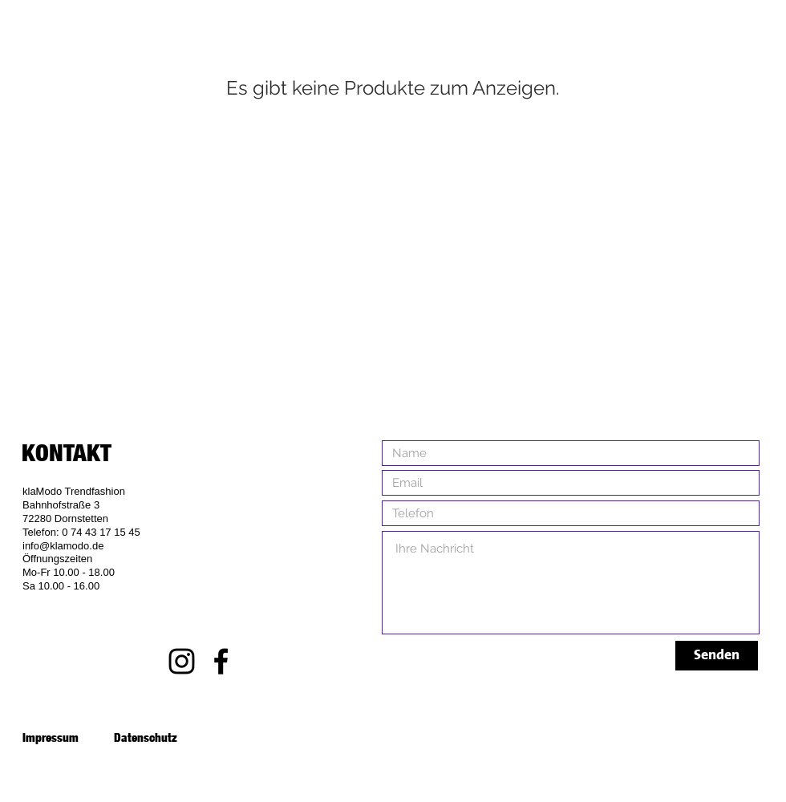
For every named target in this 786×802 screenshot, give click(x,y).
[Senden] (716, 655)
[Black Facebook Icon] (221, 661)
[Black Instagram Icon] (181, 661)
